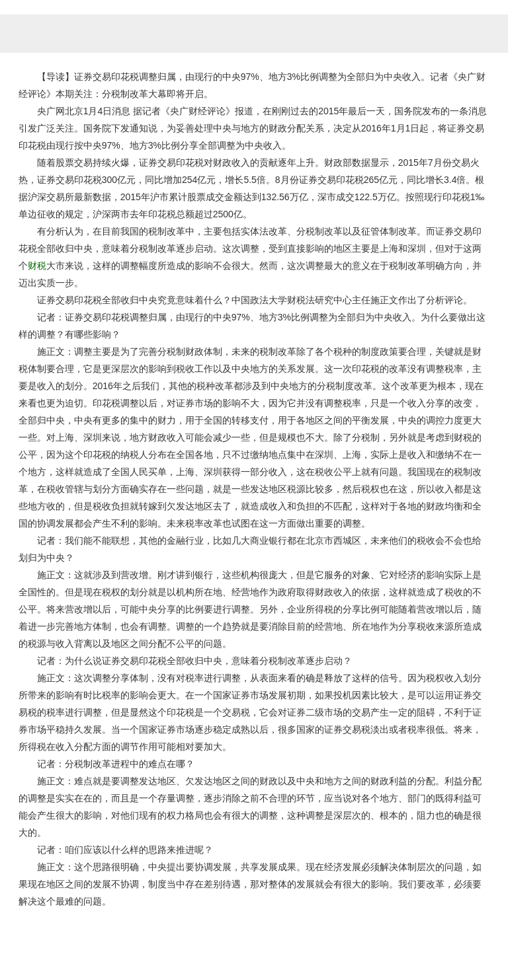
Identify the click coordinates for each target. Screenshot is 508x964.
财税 (37, 265)
